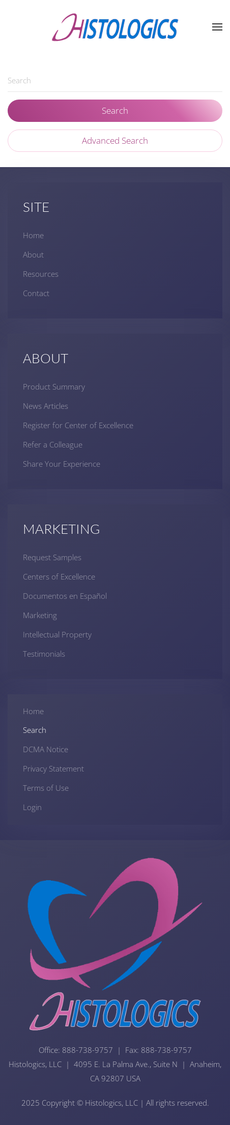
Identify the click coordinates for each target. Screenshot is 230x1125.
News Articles (45, 406)
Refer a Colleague (52, 444)
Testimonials (44, 654)
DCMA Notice (45, 749)
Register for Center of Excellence (78, 425)
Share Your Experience (61, 464)
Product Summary (54, 386)
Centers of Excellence (59, 576)
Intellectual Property (57, 634)
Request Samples (52, 557)
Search (115, 110)
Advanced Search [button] (115, 140)
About (33, 254)
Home (33, 235)
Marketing (40, 615)
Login (32, 807)
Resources (41, 274)
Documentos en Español (65, 596)
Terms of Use (46, 788)
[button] (217, 27)
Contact (36, 293)
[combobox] (115, 80)
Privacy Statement (53, 768)
